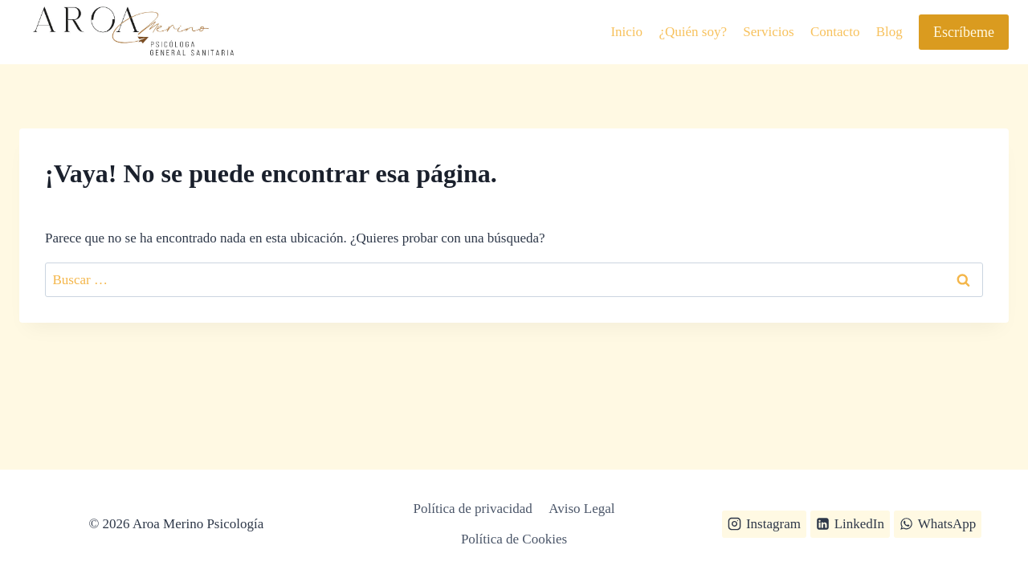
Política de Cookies (514, 539)
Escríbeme (963, 32)
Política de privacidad (473, 508)
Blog (889, 31)
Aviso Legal (581, 508)
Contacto (834, 31)
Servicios (768, 31)
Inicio (626, 31)
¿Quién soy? (693, 31)
